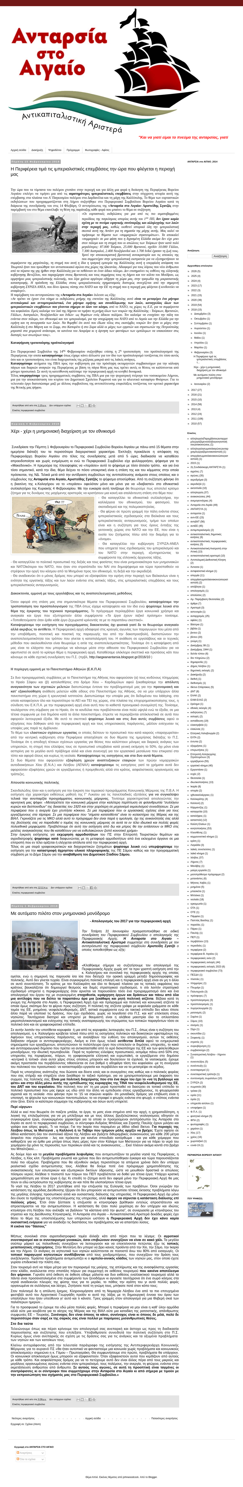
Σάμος (193, 1021)
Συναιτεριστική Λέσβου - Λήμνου (208, 1054)
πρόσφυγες (196, 995)
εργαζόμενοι (197, 761)
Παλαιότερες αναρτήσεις (164, 1418)
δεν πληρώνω (198, 658)
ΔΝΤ (192, 691)
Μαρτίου (199, 347)
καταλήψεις (196, 815)
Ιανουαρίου (200, 384)
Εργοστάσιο (196, 769)
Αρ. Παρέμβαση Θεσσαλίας (205, 599)
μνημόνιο (195, 887)
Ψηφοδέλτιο (54, 150)
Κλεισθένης (196, 832)
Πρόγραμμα (73, 150)
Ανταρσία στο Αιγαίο (201, 505)
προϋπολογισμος (199, 1000)
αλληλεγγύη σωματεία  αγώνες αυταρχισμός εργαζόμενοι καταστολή (209, 450)
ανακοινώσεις (197, 496)
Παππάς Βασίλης (199, 920)
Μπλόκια (195, 895)
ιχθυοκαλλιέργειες (200, 795)
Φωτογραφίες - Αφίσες (97, 150)
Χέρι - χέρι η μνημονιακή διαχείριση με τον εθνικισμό (63, 431)
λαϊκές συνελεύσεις (200, 849)
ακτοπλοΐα (196, 488)
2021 (194, 295)
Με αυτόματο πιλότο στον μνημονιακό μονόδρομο (60, 913)
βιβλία (193, 628)
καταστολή (196, 820)
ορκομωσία (196, 903)
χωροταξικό (196, 1141)
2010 (194, 423)
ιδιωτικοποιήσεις (199, 782)
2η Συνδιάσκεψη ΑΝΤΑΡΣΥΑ (206, 467)
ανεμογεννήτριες (199, 500)
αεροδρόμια (196, 479)
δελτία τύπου (197, 653)
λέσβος (194, 857)
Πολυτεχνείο (197, 991)
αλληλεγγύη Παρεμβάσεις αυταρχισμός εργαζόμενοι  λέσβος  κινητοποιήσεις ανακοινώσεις (209, 441)
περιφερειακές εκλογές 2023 (205, 966)
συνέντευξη (196, 1065)
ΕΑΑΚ (193, 695)
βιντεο (193, 632)
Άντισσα (194, 567)
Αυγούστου (200, 328)
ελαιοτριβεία (196, 724)
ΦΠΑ (193, 1120)
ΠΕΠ (193, 937)
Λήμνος (194, 861)
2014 (194, 404)
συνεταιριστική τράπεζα (203, 1074)
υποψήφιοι (196, 1107)
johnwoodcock (131, 1477)
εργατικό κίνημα (199, 765)
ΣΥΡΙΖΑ (194, 1082)
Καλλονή (195, 803)
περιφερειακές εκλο (200, 958)
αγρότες (194, 471)
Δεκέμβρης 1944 (199, 649)
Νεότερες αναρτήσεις (23, 1418)
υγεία (193, 1095)
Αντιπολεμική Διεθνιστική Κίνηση (208, 559)
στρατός (194, 1042)
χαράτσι (194, 1128)
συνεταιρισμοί (198, 1069)
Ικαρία (193, 786)
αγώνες (194, 475)
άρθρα (193, 603)
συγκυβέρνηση (198, 1046)
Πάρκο (194, 928)
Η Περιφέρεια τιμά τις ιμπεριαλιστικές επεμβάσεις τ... (210, 359)
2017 (194, 390)
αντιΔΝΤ (195, 521)
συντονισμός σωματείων (203, 1078)
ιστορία (194, 790)
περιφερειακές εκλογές (202, 962)
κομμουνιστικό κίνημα (202, 836)
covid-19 (195, 1145)
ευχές (193, 774)
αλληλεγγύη (196, 492)
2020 (194, 300)
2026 (194, 271)
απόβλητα (195, 586)
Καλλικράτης (197, 799)
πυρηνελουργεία (199, 1008)
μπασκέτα (195, 891)
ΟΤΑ (192, 907)
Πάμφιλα (195, 916)
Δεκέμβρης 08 (198, 645)
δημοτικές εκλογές (200, 670)
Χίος (192, 1132)
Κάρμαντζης (197, 807)
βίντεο (193, 637)
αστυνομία (196, 611)
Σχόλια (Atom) (33, 1424)
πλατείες (195, 979)
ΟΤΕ (193, 912)
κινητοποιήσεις (198, 828)
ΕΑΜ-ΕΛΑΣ (196, 699)
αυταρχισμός (197, 616)
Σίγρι (193, 1029)
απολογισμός (197, 590)
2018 (194, 309)
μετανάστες (196, 878)
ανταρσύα (195, 513)
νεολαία (194, 899)
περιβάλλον (196, 941)
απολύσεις (196, 595)
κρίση (193, 841)
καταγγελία (196, 811)
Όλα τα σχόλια (26, 1459)
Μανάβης (195, 866)
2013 (194, 409)
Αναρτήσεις (24, 1452)
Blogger (152, 1477)
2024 (194, 280)
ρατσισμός (196, 1012)
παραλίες (195, 924)
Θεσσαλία (195, 778)
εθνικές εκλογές (198, 708)
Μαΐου (198, 337)
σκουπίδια (196, 1033)
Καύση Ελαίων (198, 824)
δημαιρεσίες (196, 662)
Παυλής (194, 933)
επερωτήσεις (197, 750)
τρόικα (193, 1090)
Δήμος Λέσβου (198, 666)
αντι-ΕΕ (194, 517)
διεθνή (193, 678)
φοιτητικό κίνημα (199, 1116)
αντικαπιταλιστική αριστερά (205, 555)
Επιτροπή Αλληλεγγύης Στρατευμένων (203, 756)
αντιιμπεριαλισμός (200, 530)
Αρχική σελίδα (18, 150)
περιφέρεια (196, 949)
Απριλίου (199, 342)
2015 (194, 399)
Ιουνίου (198, 333)
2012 (194, 414)
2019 (194, 305)
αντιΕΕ (194, 525)
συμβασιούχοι (198, 1050)
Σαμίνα (194, 1016)
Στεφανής (195, 1037)
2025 (194, 276)
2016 (194, 394)
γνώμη (194, 641)
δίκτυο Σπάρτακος (200, 687)
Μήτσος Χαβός (198, 882)
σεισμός (194, 1025)
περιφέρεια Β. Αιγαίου (202, 953)
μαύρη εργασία (198, 870)
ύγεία (193, 1099)
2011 (194, 418)
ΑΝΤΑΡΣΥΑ (196, 509)
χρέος (193, 1137)
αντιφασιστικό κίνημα (201, 571)
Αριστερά (195, 607)
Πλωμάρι (195, 987)
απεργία (194, 575)
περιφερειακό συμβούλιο (33, 410)
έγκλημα (195, 704)
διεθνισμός (196, 683)
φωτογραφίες (197, 1124)
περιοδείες (196, 945)
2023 (194, 285)
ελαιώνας (195, 729)
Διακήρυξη (37, 150)
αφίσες (194, 620)
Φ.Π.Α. (194, 1111)
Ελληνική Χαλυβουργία (202, 733)
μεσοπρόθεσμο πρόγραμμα (205, 874)
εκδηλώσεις (196, 712)
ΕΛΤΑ (193, 737)
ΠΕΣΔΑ (194, 974)
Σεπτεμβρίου (201, 323)
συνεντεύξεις (197, 1061)
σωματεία (195, 1086)
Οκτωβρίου (200, 318)
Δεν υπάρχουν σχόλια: (60, 405)
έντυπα (194, 741)
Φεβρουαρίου (202, 352)
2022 (194, 290)
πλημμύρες (196, 983)
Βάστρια (195, 624)
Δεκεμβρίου (201, 313)
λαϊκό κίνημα (197, 853)
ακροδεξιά (195, 484)
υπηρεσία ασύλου (200, 1103)
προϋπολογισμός (199, 1004)
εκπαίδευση (196, 720)
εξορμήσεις (196, 745)
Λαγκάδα (195, 845)
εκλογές (194, 716)
